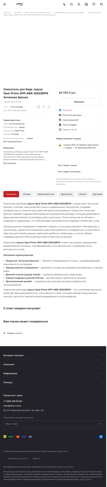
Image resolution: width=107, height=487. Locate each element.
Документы (66, 194)
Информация (10, 373)
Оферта (36, 458)
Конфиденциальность (18, 458)
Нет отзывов (16, 107)
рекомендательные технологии (58, 467)
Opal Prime (19, 130)
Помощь (7, 382)
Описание (11, 194)
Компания (8, 364)
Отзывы (27, 194)
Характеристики (45, 194)
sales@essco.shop (12, 405)
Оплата (82, 194)
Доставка (97, 194)
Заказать (79, 101)
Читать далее (85, 479)
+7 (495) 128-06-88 (12, 401)
